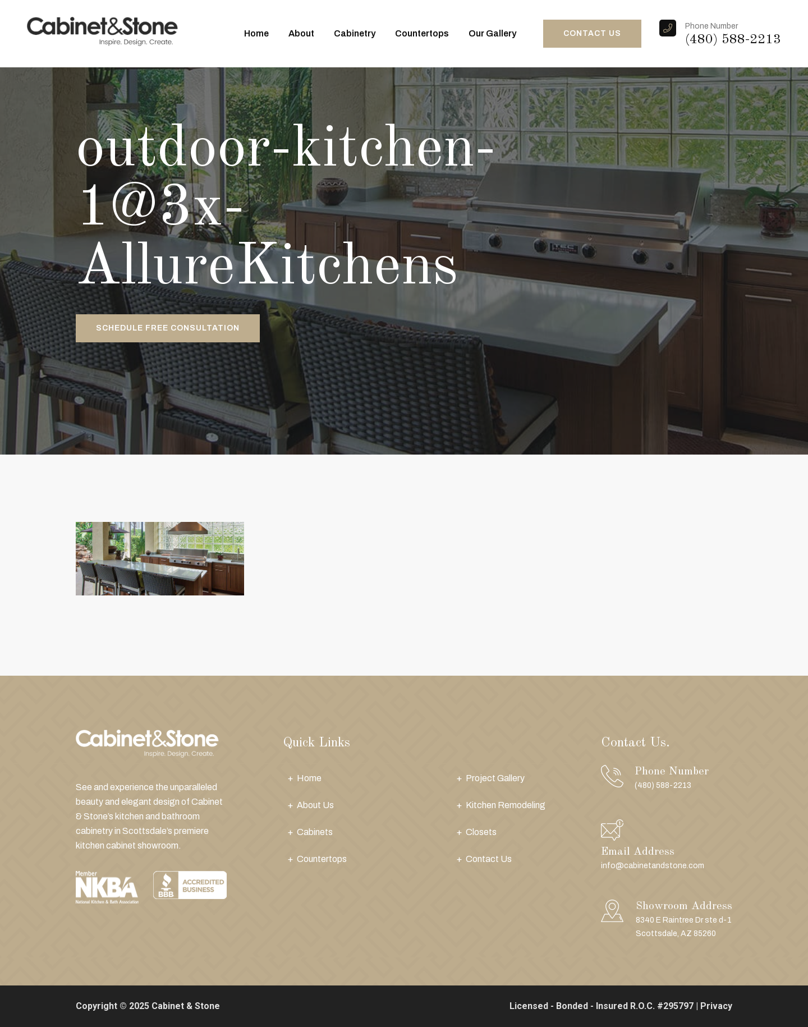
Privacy (716, 1006)
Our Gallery (492, 33)
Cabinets (315, 832)
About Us (315, 805)
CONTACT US (592, 33)
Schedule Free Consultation (168, 328)
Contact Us (489, 859)
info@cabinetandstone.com (652, 865)
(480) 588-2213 (733, 40)
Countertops (422, 33)
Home (256, 33)
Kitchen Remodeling (505, 805)
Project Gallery (495, 778)
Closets (481, 832)
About (301, 33)
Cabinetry (354, 33)
